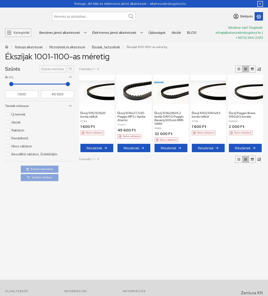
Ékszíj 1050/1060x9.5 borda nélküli (206, 114)
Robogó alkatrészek (29, 47)
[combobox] (94, 16)
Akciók (16, 122)
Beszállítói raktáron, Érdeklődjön (34, 154)
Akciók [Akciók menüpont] (176, 32)
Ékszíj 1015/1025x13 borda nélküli (93, 114)
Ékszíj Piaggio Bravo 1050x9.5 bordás (242, 114)
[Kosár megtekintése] (259, 16)
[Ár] (70, 77)
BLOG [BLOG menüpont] (192, 32)
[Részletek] (96, 148)
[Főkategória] (6, 47)
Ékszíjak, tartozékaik (106, 47)
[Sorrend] (259, 69)
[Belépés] (243, 16)
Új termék (18, 114)
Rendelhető (19, 138)
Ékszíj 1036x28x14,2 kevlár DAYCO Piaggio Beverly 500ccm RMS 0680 (169, 118)
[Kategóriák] (18, 33)
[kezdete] (21, 94)
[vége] (57, 94)
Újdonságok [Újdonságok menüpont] (157, 32)
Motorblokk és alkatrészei (67, 47)
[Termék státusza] (70, 105)
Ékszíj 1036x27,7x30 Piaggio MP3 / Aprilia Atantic (131, 116)
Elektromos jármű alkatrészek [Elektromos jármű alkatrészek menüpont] (114, 32)
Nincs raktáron (21, 146)
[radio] (238, 69)
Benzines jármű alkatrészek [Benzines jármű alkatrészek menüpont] (59, 32)
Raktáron (17, 130)
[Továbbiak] (85, 33)
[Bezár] (260, 4)
